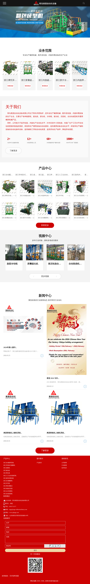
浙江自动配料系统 (9, 195)
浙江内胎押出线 (80, 80)
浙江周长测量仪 (61, 238)
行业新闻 (64, 503)
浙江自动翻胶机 (43, 238)
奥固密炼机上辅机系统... (12, 484)
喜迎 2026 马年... (53, 430)
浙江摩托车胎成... (8, 216)
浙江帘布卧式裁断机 (23, 195)
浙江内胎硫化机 (46, 80)
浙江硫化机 (42, 195)
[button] (33, 292)
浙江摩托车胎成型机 (13, 80)
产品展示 (39, 500)
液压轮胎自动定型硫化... (59, 280)
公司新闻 (64, 500)
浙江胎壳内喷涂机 (78, 195)
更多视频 (45, 292)
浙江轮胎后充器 (7, 526)
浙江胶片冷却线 (63, 80)
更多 (86, 195)
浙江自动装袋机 (79, 238)
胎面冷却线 (12, 280)
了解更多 (13, 171)
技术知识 (64, 506)
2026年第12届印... (10, 399)
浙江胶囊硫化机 (28, 80)
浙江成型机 (34, 195)
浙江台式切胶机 (79, 216)
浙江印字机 (60, 216)
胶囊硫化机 (32, 280)
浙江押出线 (51, 195)
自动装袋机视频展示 (78, 280)
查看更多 (10, 86)
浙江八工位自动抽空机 (64, 195)
